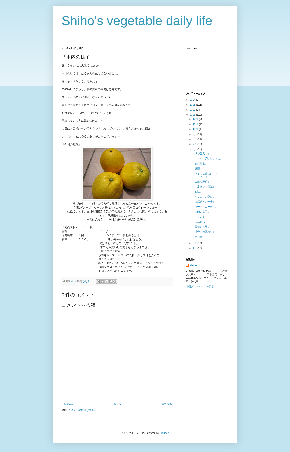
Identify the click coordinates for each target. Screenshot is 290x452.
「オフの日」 (199, 216)
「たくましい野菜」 (203, 196)
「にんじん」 (199, 221)
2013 (193, 104)
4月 (195, 248)
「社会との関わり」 (203, 231)
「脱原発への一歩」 (203, 201)
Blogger (164, 432)
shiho (193, 265)
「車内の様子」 (201, 211)
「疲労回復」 (199, 163)
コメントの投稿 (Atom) (81, 410)
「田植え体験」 (201, 226)
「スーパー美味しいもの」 (207, 158)
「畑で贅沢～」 (201, 153)
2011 (193, 114)
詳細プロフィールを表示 (200, 286)
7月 (195, 144)
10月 (196, 129)
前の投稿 (166, 404)
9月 (195, 134)
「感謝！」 (198, 168)
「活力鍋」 (198, 236)
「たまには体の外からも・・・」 (205, 175)
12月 (196, 119)
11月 (196, 124)
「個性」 (197, 191)
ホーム (117, 404)
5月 (195, 243)
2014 (193, 99)
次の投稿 (68, 404)
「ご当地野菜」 (201, 181)
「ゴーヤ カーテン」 (205, 206)
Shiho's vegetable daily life (137, 20)
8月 (195, 139)
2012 (193, 109)
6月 (195, 149)
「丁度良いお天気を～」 (206, 186)
